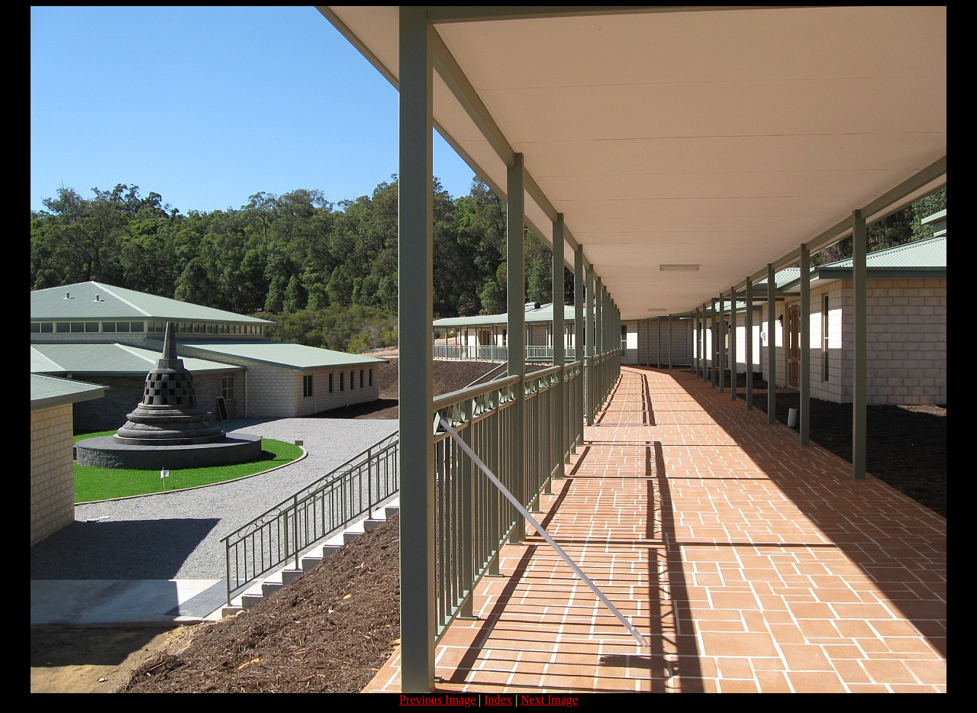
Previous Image (437, 699)
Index (497, 699)
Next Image (549, 699)
